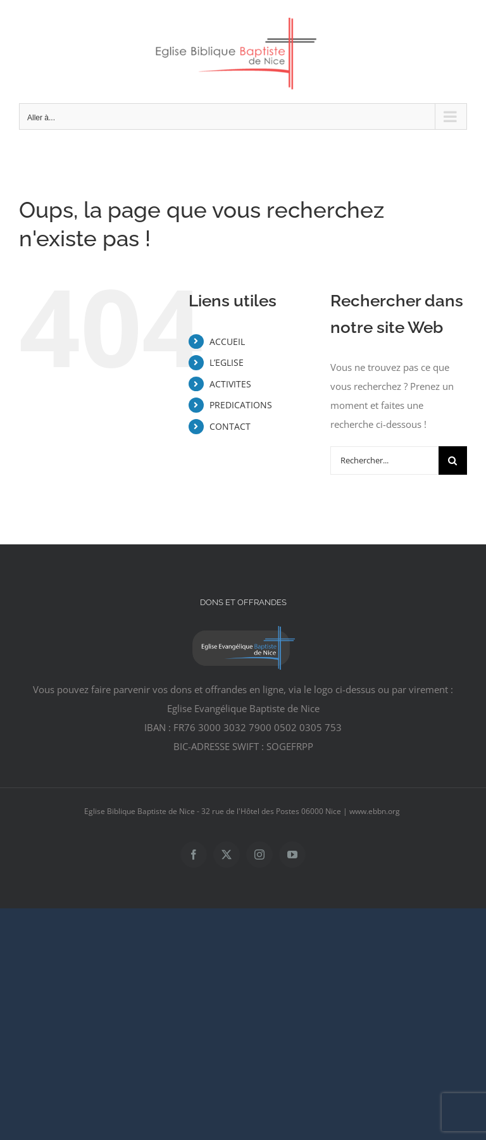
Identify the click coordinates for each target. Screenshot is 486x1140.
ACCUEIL (227, 341)
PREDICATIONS (240, 405)
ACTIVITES (230, 384)
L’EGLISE (226, 362)
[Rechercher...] (384, 460)
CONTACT (230, 426)
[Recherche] (453, 460)
